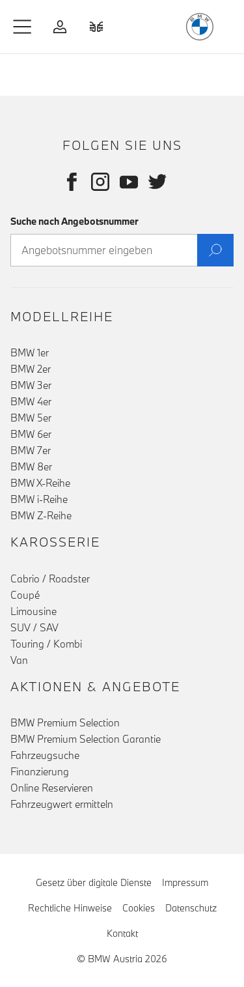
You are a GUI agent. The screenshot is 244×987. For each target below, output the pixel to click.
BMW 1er (29, 352)
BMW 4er (30, 401)
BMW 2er (30, 368)
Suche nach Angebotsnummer (74, 221)
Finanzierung (39, 771)
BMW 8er (31, 466)
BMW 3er (30, 385)
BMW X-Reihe (40, 482)
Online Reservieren (51, 787)
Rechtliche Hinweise (70, 908)
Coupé (25, 594)
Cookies (138, 907)
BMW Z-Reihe (41, 515)
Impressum (185, 882)
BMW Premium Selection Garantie (85, 738)
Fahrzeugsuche (44, 755)
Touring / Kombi (46, 643)
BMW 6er (30, 433)
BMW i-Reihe (39, 499)
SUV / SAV (34, 627)
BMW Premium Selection (65, 722)
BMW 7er (30, 450)
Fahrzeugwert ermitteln (61, 803)
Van (19, 659)
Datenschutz (191, 908)
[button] (23, 26)
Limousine (33, 611)
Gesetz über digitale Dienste (94, 882)
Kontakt (122, 933)
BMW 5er (30, 417)
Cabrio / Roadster (50, 578)
